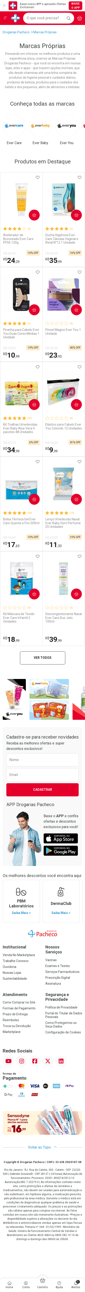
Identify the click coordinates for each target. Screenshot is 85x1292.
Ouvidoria (9, 967)
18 (11, 639)
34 (11, 449)
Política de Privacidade (61, 1007)
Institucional (14, 947)
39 (53, 639)
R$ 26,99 (9, 253)
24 (11, 260)
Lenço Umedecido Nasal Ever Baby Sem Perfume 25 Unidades (63, 523)
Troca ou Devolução (17, 1026)
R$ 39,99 (51, 348)
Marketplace (12, 1032)
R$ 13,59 (9, 348)
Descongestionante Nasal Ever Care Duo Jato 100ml (63, 617)
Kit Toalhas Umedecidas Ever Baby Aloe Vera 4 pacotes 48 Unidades (20, 428)
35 (53, 260)
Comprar (32, 215)
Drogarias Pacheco (16, 32)
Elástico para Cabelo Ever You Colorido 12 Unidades (63, 426)
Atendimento (15, 994)
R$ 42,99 (51, 253)
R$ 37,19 (9, 443)
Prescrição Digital (57, 977)
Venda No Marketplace (19, 955)
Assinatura (53, 983)
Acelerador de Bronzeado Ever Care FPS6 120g (18, 239)
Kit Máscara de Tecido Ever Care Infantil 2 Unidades (18, 617)
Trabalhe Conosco (16, 961)
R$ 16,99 (51, 443)
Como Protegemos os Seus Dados (61, 1024)
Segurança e (64, 997)
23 (53, 355)
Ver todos (42, 657)
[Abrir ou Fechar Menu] (5, 18)
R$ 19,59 (9, 537)
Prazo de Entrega (15, 1014)
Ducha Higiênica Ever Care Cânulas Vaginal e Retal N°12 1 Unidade (61, 239)
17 (11, 544)
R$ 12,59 (51, 537)
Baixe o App (75, 5)
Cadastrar (42, 789)
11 (53, 544)
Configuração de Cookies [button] (63, 1032)
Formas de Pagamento (19, 1008)
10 (11, 355)
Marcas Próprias (45, 32)
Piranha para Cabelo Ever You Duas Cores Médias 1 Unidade (21, 333)
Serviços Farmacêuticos (62, 972)
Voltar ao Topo (42, 1147)
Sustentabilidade (15, 978)
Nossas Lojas (12, 972)
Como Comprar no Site (19, 1002)
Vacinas (51, 960)
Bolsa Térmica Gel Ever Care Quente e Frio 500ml (21, 521)
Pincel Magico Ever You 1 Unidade (63, 331)
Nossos (64, 949)
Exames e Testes (57, 966)
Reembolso (11, 1020)
